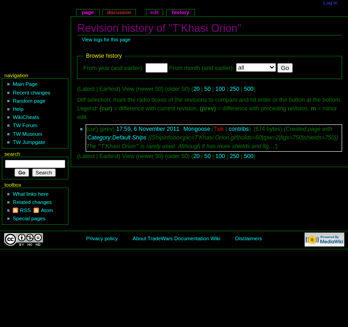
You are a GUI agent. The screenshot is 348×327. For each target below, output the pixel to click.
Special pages (29, 218)
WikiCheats (26, 117)
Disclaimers (248, 238)
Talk (219, 129)
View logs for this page (106, 39)
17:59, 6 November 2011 (147, 129)
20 (196, 89)
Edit (154, 12)
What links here (30, 194)
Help (18, 109)
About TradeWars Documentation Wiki (176, 238)
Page (88, 12)
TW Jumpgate (29, 142)
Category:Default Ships (116, 137)
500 (248, 89)
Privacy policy (102, 238)
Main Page (25, 84)
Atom (47, 210)
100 (220, 89)
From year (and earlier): (113, 68)
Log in (331, 2)
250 (234, 89)
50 (207, 89)
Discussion (119, 12)
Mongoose (197, 129)
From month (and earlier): (201, 68)
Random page (29, 101)
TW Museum (27, 134)
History (180, 12)
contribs (239, 129)
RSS (25, 210)
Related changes (32, 202)
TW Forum (25, 125)
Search (12, 154)
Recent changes (31, 92)
